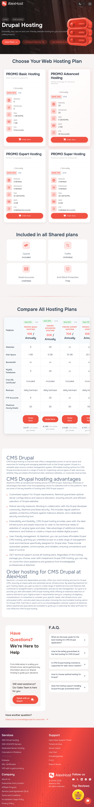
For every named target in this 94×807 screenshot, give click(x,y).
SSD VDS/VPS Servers (11, 743)
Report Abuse (55, 763)
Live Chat (53, 751)
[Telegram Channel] (86, 778)
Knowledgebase (56, 755)
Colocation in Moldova (11, 751)
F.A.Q (51, 759)
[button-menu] (89, 4)
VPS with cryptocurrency (13, 767)
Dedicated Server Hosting (13, 747)
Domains (5, 759)
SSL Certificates (9, 763)
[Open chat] (88, 801)
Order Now (25, 139)
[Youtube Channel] (73, 778)
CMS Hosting (19, 19)
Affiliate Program (9, 786)
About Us (6, 778)
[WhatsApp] (90, 778)
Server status (54, 747)
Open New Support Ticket (60, 739)
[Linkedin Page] (82, 778)
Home (6, 19)
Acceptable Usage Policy (13, 798)
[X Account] (77, 778)
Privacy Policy (8, 802)
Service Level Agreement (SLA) (15, 790)
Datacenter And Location (13, 782)
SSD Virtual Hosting (10, 739)
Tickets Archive (55, 743)
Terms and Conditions (11, 794)
